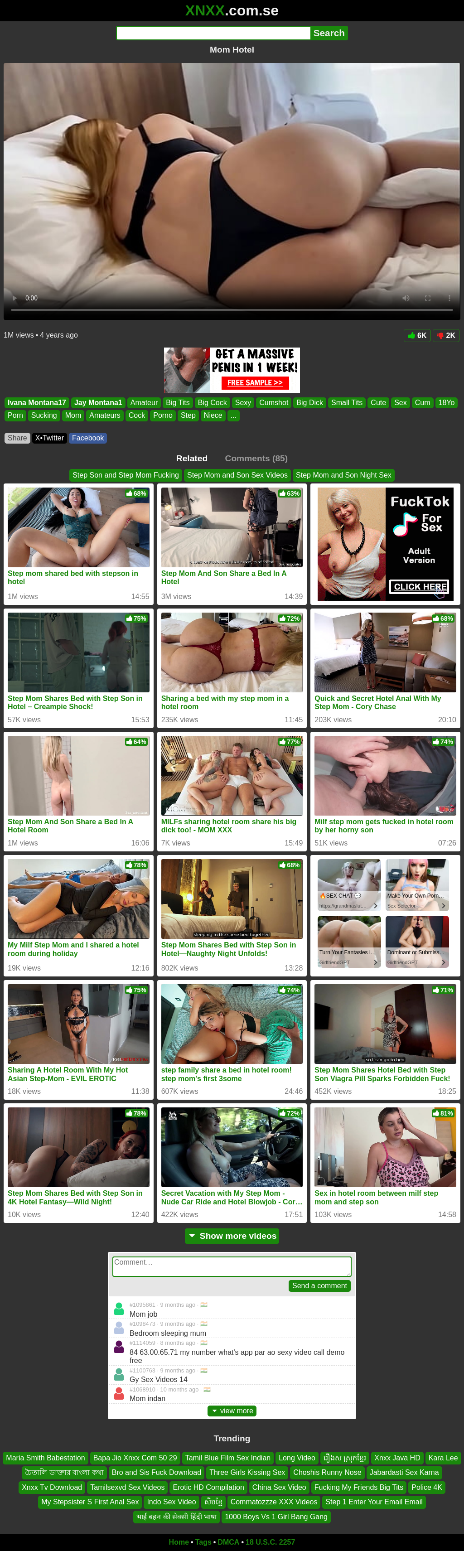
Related (192, 458)
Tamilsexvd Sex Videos (127, 1487)
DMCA (228, 1542)
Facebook (88, 438)
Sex (400, 402)
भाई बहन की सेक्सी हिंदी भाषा (176, 1517)
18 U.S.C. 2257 (270, 1542)
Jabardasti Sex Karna (404, 1473)
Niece (213, 416)
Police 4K (426, 1487)
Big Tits (177, 402)
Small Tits (346, 402)
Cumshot (273, 402)
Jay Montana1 (98, 402)
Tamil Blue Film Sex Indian (228, 1458)
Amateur (144, 402)
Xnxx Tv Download (52, 1487)
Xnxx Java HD (397, 1458)
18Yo (447, 402)
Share (17, 438)
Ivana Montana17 (37, 402)
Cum (422, 402)
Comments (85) (256, 458)
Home (179, 1542)
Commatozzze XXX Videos (274, 1502)
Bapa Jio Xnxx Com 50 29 (135, 1458)
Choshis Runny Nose (327, 1473)
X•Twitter (49, 438)
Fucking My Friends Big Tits (359, 1487)
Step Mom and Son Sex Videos (237, 475)
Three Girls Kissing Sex (247, 1473)
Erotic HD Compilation (208, 1487)
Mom (73, 416)
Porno (163, 416)
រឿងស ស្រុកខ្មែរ (345, 1458)
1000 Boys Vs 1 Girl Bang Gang (276, 1517)
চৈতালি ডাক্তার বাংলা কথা (64, 1473)
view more (232, 1411)
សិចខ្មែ (213, 1502)
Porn (15, 416)
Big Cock (212, 402)
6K (417, 335)
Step (188, 416)
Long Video (297, 1458)
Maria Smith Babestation (45, 1458)
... (234, 416)
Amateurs (104, 416)
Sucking (44, 416)
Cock (137, 416)
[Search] (213, 33)
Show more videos (232, 1236)
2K (446, 335)
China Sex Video (279, 1487)
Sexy (243, 402)
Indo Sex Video (171, 1502)
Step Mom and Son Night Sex (344, 475)
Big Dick (309, 402)
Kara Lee (443, 1458)
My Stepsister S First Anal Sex (90, 1502)
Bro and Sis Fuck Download (156, 1473)
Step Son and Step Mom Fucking (125, 475)
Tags (203, 1542)
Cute (378, 402)
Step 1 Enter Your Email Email (373, 1502)
